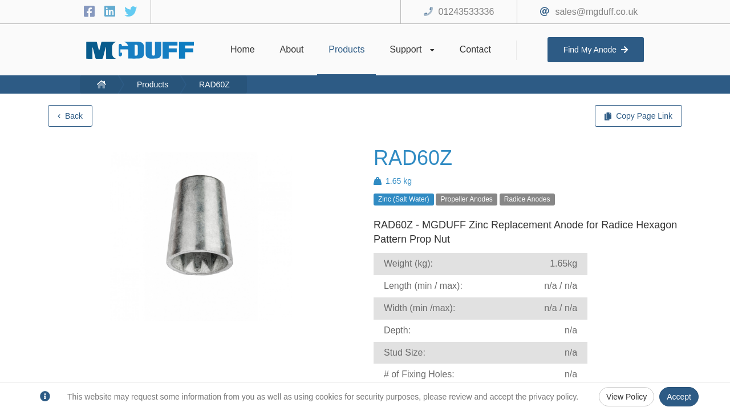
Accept (679, 396)
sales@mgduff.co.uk (596, 12)
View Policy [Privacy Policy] (626, 396)
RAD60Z (214, 84)
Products (152, 84)
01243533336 (466, 12)
